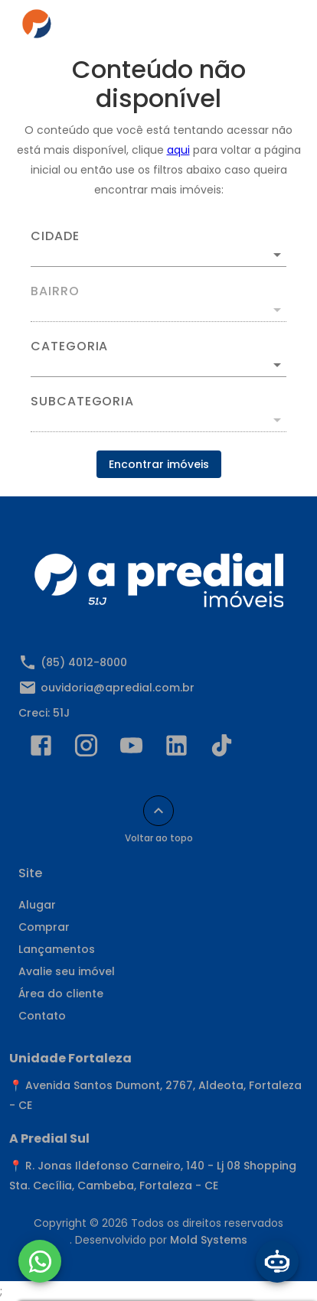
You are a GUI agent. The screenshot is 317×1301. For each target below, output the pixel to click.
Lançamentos (56, 949)
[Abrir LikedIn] (176, 749)
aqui (178, 150)
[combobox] (158, 248)
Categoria (69, 346)
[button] (158, 365)
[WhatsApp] (39, 1261)
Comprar (44, 927)
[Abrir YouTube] (131, 749)
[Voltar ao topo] (158, 810)
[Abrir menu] (272, 27)
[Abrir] (277, 254)
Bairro (55, 291)
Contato (42, 1015)
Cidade (55, 236)
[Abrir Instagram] (86, 749)
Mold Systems (208, 1239)
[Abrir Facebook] (41, 749)
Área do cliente (60, 993)
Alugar (37, 904)
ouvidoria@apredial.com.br (117, 687)
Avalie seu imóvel (66, 971)
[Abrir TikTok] (221, 749)
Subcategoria (82, 401)
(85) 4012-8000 (84, 662)
